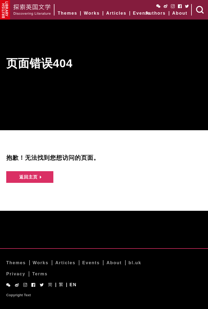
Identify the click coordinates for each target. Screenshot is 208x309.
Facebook (180, 6)
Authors (155, 13)
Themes (67, 13)
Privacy (15, 274)
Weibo (166, 6)
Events (141, 13)
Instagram (173, 6)
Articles (116, 13)
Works (92, 13)
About (179, 13)
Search (200, 9)
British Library (5, 10)
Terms (40, 274)
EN (73, 285)
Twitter (187, 6)
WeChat (158, 6)
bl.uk (135, 263)
